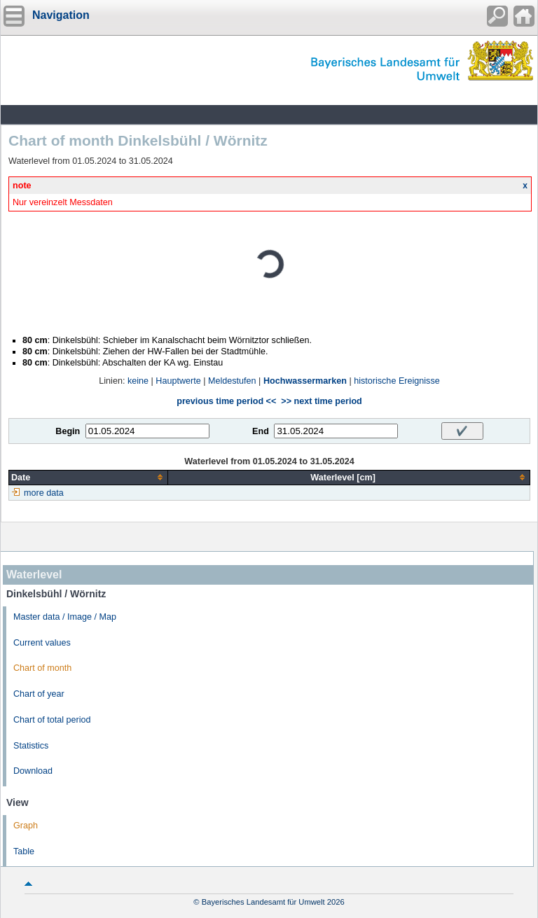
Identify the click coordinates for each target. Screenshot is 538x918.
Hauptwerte (178, 381)
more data (44, 493)
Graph (25, 825)
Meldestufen (232, 381)
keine (138, 381)
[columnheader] (88, 477)
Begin (67, 431)
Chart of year (38, 694)
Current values (42, 643)
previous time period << (226, 401)
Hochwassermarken (305, 381)
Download (33, 771)
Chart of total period (52, 720)
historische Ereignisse (397, 381)
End (260, 431)
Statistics (30, 746)
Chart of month (42, 668)
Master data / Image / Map (64, 617)
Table (23, 851)
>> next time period (321, 401)
